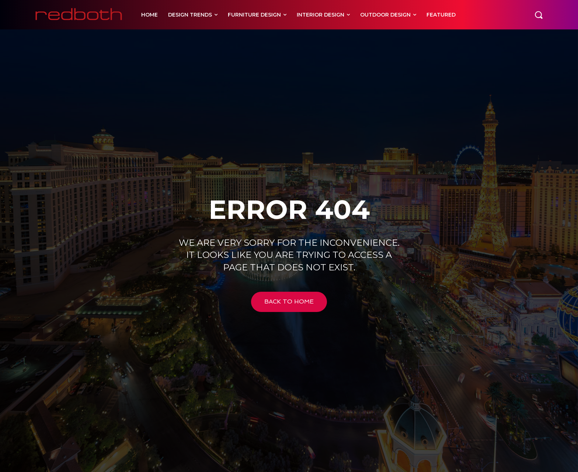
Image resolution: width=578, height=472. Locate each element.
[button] (539, 15)
